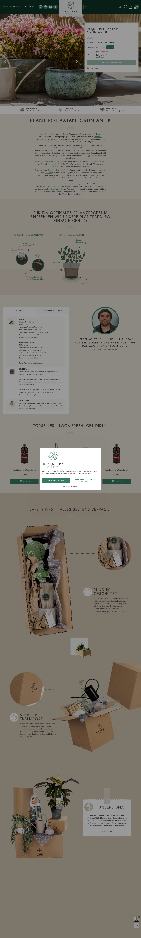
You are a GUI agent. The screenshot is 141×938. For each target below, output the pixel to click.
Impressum (74, 486)
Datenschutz (66, 486)
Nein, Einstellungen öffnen (85, 480)
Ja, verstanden (56, 480)
